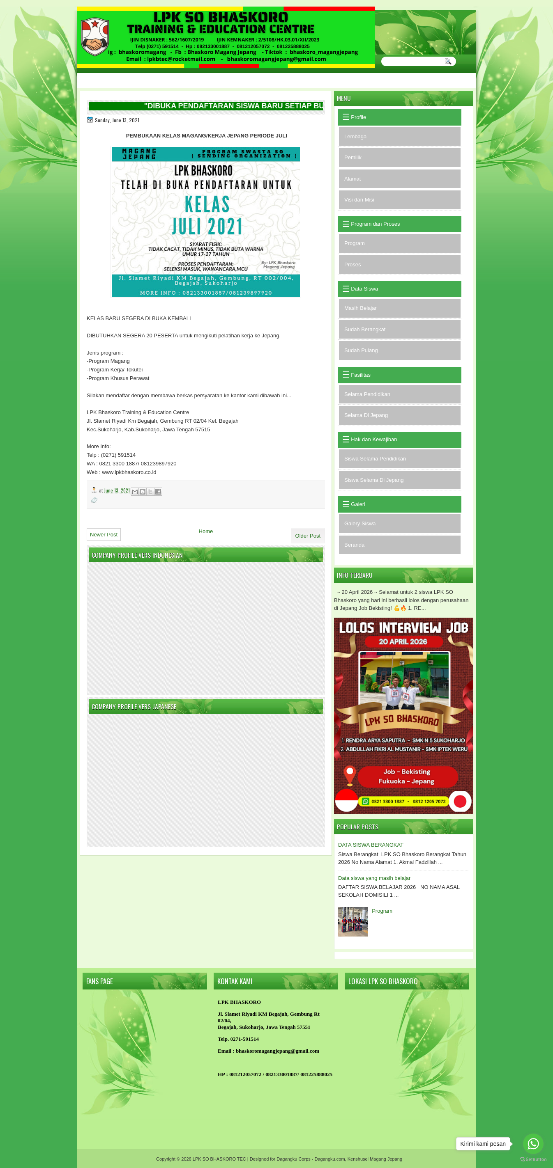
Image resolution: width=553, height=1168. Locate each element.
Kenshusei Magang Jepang (375, 1159)
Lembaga (355, 136)
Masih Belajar (360, 308)
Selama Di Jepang (366, 415)
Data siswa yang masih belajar (374, 878)
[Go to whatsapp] (533, 1144)
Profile (358, 117)
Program (354, 243)
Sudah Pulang (361, 350)
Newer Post (104, 534)
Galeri (357, 504)
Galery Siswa (360, 523)
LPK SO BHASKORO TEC (219, 1159)
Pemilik (353, 157)
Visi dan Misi (359, 200)
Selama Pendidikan (367, 394)
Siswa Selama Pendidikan (375, 459)
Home (206, 531)
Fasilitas (360, 375)
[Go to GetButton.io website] (533, 1159)
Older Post (307, 536)
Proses (352, 264)
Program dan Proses (375, 224)
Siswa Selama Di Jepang (374, 480)
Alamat (352, 179)
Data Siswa (364, 289)
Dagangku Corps (293, 1159)
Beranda (354, 545)
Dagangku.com (330, 1159)
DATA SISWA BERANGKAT (370, 845)
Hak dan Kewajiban (373, 439)
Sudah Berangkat (364, 329)
